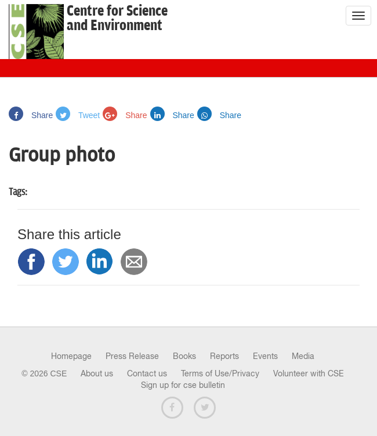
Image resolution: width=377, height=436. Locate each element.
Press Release (132, 356)
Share (31, 115)
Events (265, 356)
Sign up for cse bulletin (183, 385)
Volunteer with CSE (308, 373)
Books (184, 356)
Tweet (78, 115)
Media (303, 356)
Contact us (147, 373)
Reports (224, 356)
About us (97, 373)
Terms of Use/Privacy (220, 373)
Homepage (71, 356)
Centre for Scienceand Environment (117, 18)
